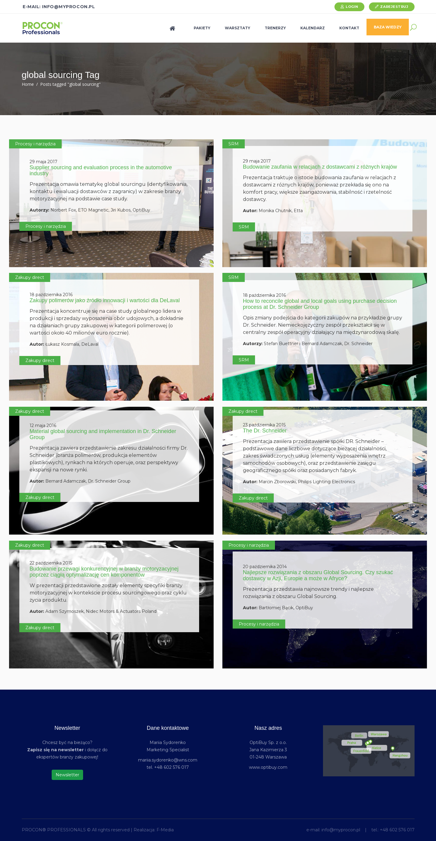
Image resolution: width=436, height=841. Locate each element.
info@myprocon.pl (340, 830)
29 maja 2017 (43, 161)
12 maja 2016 (43, 425)
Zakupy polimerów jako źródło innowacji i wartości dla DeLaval (105, 300)
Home (28, 84)
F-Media (165, 830)
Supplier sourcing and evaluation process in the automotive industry (101, 170)
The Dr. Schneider (265, 431)
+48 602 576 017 (397, 830)
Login (352, 7)
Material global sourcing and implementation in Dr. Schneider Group (103, 434)
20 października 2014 (265, 566)
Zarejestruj (394, 7)
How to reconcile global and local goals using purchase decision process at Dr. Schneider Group (320, 304)
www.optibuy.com (268, 767)
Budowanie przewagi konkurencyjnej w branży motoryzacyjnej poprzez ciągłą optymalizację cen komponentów (104, 572)
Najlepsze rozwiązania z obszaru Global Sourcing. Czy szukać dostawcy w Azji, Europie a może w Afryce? (318, 575)
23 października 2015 (264, 425)
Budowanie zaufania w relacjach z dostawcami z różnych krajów (320, 167)
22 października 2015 (51, 563)
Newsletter (67, 775)
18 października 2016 (51, 294)
